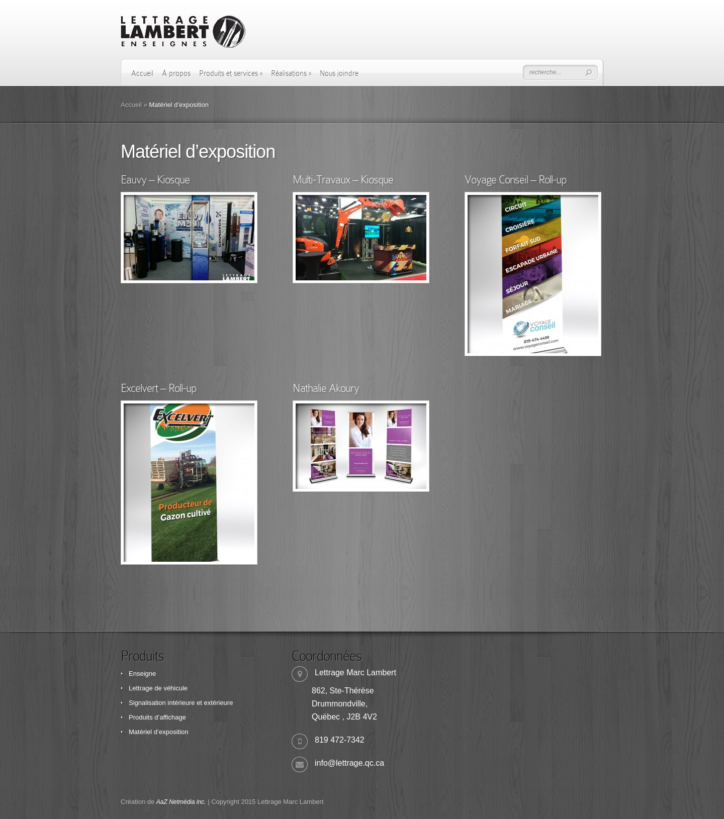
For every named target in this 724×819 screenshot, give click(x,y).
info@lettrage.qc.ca (349, 763)
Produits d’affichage (157, 717)
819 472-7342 (340, 740)
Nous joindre (339, 73)
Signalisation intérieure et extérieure (181, 702)
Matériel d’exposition (159, 732)
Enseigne (142, 673)
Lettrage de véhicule (158, 688)
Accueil (142, 73)
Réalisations (291, 73)
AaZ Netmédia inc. (181, 801)
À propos (176, 73)
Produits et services (230, 73)
